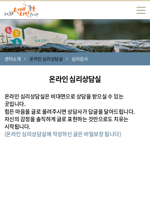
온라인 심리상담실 (46, 59)
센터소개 (12, 59)
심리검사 (80, 59)
